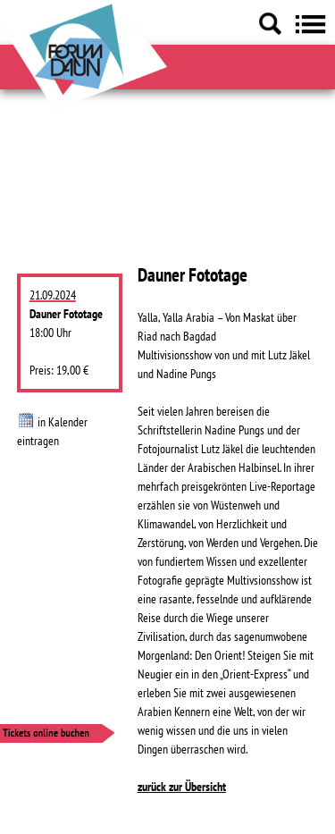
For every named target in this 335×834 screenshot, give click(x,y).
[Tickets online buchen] (95, 736)
